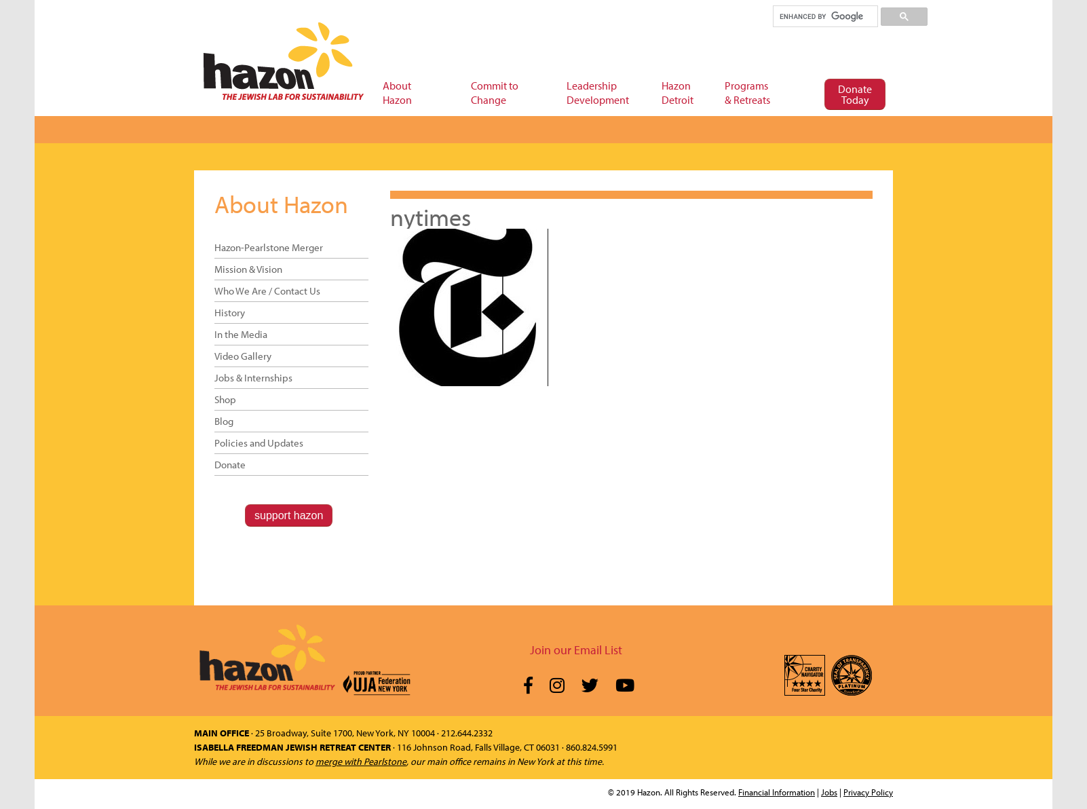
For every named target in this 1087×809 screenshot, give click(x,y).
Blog (223, 421)
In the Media (240, 334)
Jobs (829, 792)
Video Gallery (242, 356)
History (229, 312)
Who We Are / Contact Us (267, 290)
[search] (825, 16)
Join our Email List (576, 650)
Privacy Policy (868, 792)
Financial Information (776, 792)
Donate (230, 464)
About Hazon (281, 203)
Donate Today (855, 94)
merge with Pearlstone (361, 761)
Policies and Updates (258, 442)
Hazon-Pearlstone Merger (268, 247)
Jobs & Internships (253, 377)
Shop (225, 399)
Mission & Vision (248, 269)
